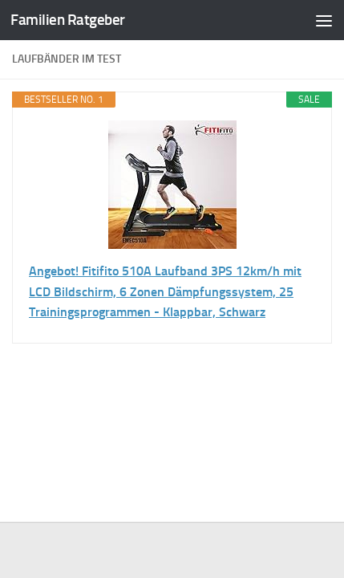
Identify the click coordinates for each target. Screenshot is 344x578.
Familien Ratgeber (67, 19)
